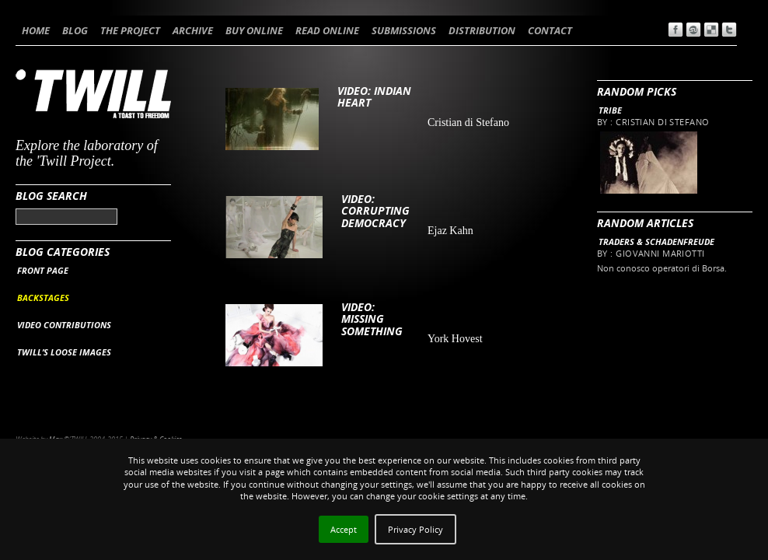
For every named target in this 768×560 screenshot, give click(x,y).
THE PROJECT (130, 30)
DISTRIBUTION (482, 30)
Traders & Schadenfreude (656, 241)
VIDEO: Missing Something (372, 318)
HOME (36, 30)
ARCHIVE (193, 30)
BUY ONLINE (254, 30)
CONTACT (550, 30)
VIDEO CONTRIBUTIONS (64, 325)
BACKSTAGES (43, 297)
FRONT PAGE (42, 270)
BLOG (75, 30)
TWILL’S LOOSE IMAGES (64, 352)
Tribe (610, 110)
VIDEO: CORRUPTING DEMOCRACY (375, 210)
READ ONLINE (327, 30)
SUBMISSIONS (404, 30)
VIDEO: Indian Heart (374, 96)
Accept (343, 529)
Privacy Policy (415, 529)
